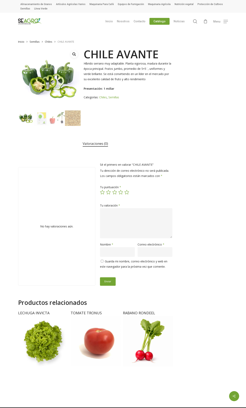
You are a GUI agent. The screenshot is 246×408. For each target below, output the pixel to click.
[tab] (95, 143)
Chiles (48, 41)
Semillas (35, 41)
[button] (220, 21)
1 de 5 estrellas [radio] (102, 192)
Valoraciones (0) (95, 143)
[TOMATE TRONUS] (96, 341)
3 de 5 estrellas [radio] (114, 192)
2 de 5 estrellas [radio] (108, 192)
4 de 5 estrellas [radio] (121, 192)
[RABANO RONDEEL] (148, 341)
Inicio (21, 41)
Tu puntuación (110, 187)
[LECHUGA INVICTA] (43, 341)
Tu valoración (110, 205)
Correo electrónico (151, 244)
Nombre (106, 244)
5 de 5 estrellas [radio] (127, 192)
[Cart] (205, 21)
